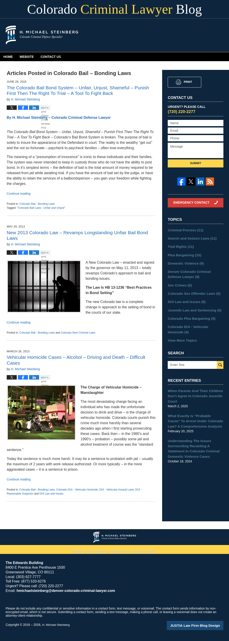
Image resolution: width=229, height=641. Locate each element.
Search (220, 357)
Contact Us (106, 56)
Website (60, 56)
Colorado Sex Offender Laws (191, 289)
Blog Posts (144, 549)
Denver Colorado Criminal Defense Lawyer (193, 271)
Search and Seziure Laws (190, 237)
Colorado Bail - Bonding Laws (37, 203)
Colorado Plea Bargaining (189, 312)
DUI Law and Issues (51, 493)
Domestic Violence (184, 261)
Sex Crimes (178, 281)
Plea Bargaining (183, 253)
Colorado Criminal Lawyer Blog (42, 35)
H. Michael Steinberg (56, 624)
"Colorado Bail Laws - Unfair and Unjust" (41, 207)
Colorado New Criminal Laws (78, 332)
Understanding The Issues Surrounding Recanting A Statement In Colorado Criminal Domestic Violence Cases (194, 437)
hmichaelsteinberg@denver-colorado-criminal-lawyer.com (62, 591)
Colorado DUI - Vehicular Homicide (77, 489)
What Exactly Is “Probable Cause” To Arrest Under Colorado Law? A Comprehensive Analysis (195, 411)
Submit (195, 163)
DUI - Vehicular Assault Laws (116, 489)
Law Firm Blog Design (202, 625)
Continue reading (19, 193)
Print (188, 82)
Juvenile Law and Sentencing (192, 305)
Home (19, 56)
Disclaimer (98, 549)
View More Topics (181, 333)
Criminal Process (184, 230)
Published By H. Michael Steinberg (185, 35)
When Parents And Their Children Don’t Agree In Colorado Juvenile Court (193, 387)
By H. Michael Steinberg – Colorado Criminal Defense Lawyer (59, 117)
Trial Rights (179, 245)
